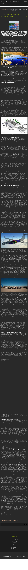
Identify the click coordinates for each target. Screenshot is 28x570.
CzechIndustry (4, 20)
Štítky (1, 531)
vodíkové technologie (7, 531)
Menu (25, 2)
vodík (13, 531)
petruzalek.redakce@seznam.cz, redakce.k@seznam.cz (14, 561)
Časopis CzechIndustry (14, 569)
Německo (16, 531)
